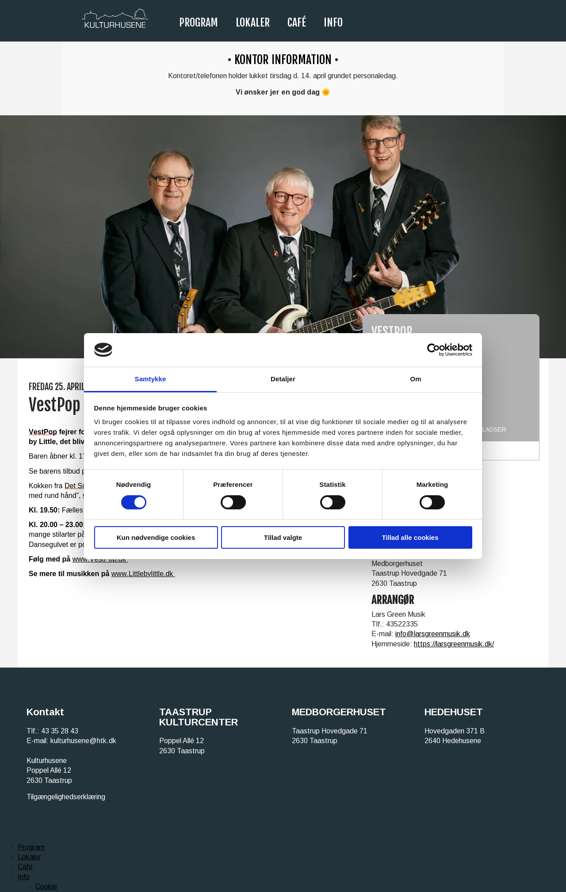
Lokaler (253, 22)
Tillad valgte (283, 537)
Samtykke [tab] (150, 379)
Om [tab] (415, 379)
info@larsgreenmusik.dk (432, 634)
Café (296, 22)
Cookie (46, 886)
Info (333, 22)
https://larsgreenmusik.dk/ (454, 644)
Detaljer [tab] (283, 379)
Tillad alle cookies (410, 537)
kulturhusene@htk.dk (83, 740)
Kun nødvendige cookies (156, 537)
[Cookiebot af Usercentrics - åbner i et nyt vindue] (433, 350)
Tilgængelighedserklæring (66, 797)
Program (198, 22)
